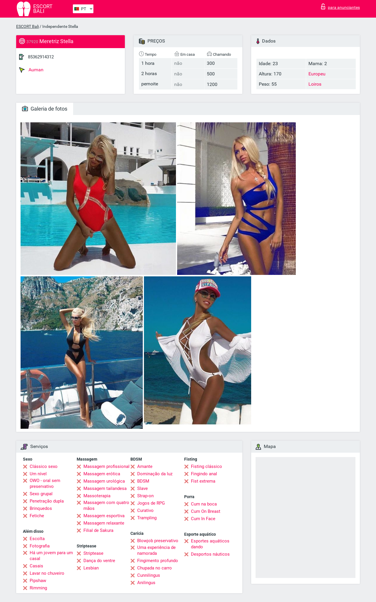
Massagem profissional (106, 466)
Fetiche (37, 515)
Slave (142, 488)
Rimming (38, 588)
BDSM (143, 481)
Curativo (145, 510)
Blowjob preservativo (157, 540)
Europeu (316, 74)
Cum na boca (204, 504)
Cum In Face (203, 518)
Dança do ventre (99, 560)
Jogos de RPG (151, 503)
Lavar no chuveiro (47, 573)
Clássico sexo (44, 466)
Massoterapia (96, 495)
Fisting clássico (206, 466)
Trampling (147, 517)
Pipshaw (38, 580)
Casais (36, 566)
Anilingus (146, 582)
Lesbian (91, 568)
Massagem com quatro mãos (106, 505)
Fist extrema (203, 481)
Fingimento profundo (157, 560)
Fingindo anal (204, 473)
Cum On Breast (205, 511)
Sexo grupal (41, 493)
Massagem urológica (104, 481)
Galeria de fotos (44, 109)
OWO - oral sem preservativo (45, 483)
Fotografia (40, 546)
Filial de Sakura (98, 530)
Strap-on (145, 495)
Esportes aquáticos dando (210, 543)
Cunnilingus (148, 575)
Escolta (37, 538)
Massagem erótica (101, 473)
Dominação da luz (154, 473)
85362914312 (41, 57)
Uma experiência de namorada (156, 550)
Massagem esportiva (104, 515)
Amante (144, 466)
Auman (31, 70)
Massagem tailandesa (105, 488)
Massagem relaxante (103, 523)
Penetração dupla (47, 501)
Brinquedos (41, 508)
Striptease (93, 553)
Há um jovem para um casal (51, 555)
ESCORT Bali (27, 26)
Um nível (38, 473)
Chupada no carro (154, 568)
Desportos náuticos (210, 554)
